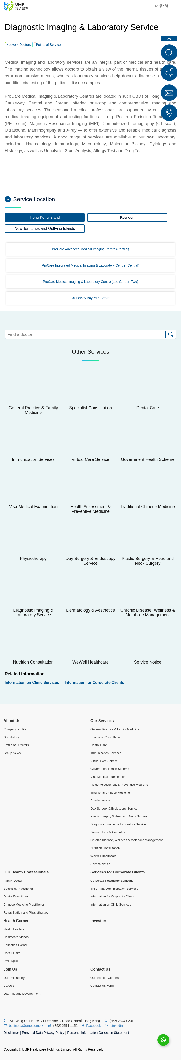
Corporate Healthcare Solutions (111, 880)
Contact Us (100, 969)
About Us (12, 721)
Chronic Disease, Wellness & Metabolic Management (126, 840)
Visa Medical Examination (108, 777)
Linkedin (117, 1025)
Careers (9, 985)
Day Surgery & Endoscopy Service (113, 808)
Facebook (93, 1025)
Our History (11, 737)
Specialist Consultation (106, 737)
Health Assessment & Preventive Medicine (119, 784)
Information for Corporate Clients (94, 682)
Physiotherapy (100, 800)
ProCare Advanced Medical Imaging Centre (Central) (90, 249)
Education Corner (15, 945)
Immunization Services (105, 753)
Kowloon (127, 217)
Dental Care (98, 745)
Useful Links (12, 953)
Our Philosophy (14, 978)
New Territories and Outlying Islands (45, 228)
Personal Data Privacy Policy (43, 1033)
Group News (12, 753)
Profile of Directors (16, 745)
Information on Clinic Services (32, 682)
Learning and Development (22, 993)
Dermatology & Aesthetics (108, 832)
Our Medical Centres (104, 978)
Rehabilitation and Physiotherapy (26, 912)
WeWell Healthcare (103, 856)
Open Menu (175, 6)
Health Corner (16, 921)
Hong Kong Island (45, 217)
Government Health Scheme (109, 769)
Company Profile (15, 729)
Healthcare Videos (16, 937)
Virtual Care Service (104, 761)
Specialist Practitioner (18, 888)
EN (155, 6)
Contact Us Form (102, 985)
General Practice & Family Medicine (114, 729)
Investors (98, 921)
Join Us (10, 969)
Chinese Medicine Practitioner (24, 904)
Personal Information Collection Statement (98, 1033)
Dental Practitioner (16, 896)
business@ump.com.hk (26, 1025)
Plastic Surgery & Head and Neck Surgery (119, 816)
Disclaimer (12, 1033)
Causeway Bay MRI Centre (91, 298)
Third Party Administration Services (114, 888)
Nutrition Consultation (105, 848)
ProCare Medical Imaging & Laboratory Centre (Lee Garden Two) (90, 282)
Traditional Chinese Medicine (110, 792)
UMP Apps (11, 961)
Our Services (102, 721)
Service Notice (100, 864)
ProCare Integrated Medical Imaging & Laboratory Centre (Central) (90, 265)
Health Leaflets (14, 929)
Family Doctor (13, 880)
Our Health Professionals (26, 872)
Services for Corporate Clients (117, 872)
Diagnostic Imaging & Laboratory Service (118, 824)
